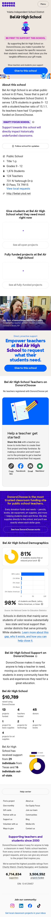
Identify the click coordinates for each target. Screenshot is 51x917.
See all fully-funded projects (25, 285)
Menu (43, 4)
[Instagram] (12, 906)
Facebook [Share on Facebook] (20, 467)
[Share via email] (30, 470)
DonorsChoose (8, 4)
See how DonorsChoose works (25, 529)
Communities (31, 815)
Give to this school (25, 70)
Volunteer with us (10, 824)
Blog (28, 819)
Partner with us (9, 815)
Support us (7, 819)
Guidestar (43, 867)
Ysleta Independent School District (25, 12)
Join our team (31, 810)
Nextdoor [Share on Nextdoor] (40, 467)
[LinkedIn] (21, 906)
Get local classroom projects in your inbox (25, 913)
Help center (25, 791)
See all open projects (25, 245)
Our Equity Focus (33, 806)
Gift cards (7, 810)
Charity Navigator (25, 867)
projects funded (37, 875)
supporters (14, 875)
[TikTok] (39, 906)
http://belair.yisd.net (19, 193)
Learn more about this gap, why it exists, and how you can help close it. (26, 636)
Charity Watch (9, 867)
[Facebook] (30, 906)
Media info (30, 824)
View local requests (18, 188)
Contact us (30, 828)
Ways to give (8, 828)
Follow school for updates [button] (25, 146)
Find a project (9, 801)
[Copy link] (11, 468)
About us (29, 801)
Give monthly (8, 806)
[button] (11, 468)
